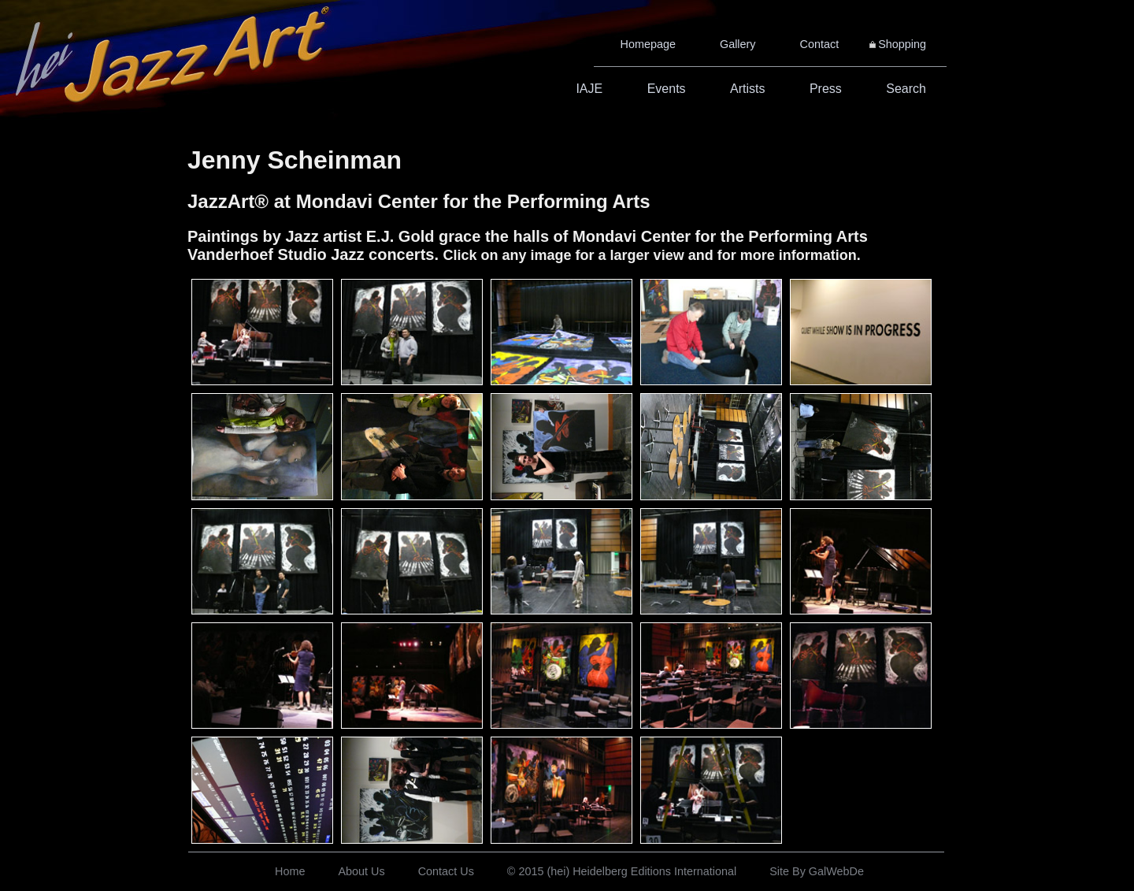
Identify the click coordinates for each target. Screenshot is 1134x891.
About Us (361, 871)
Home (290, 871)
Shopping (902, 44)
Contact (819, 44)
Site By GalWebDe (816, 871)
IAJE (589, 88)
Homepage (648, 44)
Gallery (738, 44)
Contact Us (446, 871)
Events (666, 88)
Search (906, 88)
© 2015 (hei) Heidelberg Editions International (621, 871)
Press (826, 88)
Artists (747, 88)
